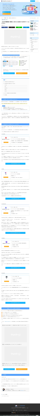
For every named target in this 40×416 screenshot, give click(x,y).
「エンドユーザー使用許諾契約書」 (15, 415)
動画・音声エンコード (4, 19)
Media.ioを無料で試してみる (15, 267)
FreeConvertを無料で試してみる (15, 232)
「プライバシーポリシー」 (22, 415)
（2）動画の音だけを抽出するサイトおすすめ (9, 83)
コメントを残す (5, 394)
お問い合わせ (22, 390)
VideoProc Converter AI (7, 321)
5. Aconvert (32, 47)
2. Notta (5, 86)
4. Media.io (6, 89)
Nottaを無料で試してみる (15, 198)
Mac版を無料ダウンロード (22, 73)
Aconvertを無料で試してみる (15, 302)
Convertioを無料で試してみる (15, 163)
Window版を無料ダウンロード (9, 73)
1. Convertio (32, 43)
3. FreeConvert (32, 45)
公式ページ (6, 142)
